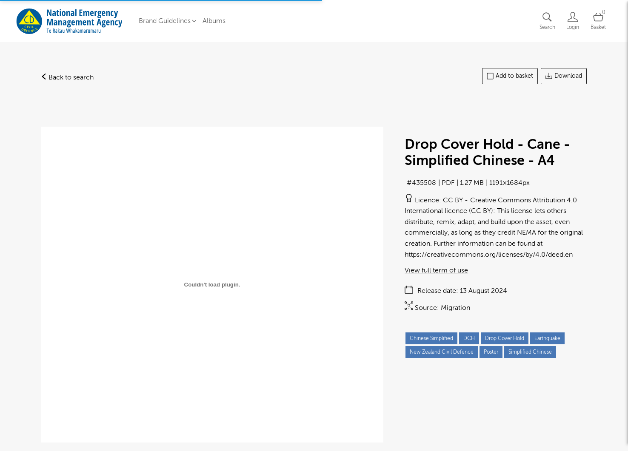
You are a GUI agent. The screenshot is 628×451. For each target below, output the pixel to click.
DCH (469, 338)
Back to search (67, 77)
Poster (491, 352)
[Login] (572, 21)
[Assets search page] (547, 21)
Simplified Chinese (530, 352)
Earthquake (547, 338)
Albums (214, 21)
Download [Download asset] (563, 76)
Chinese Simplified (431, 338)
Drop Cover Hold (504, 338)
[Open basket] (598, 21)
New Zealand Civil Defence (442, 352)
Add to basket (510, 76)
